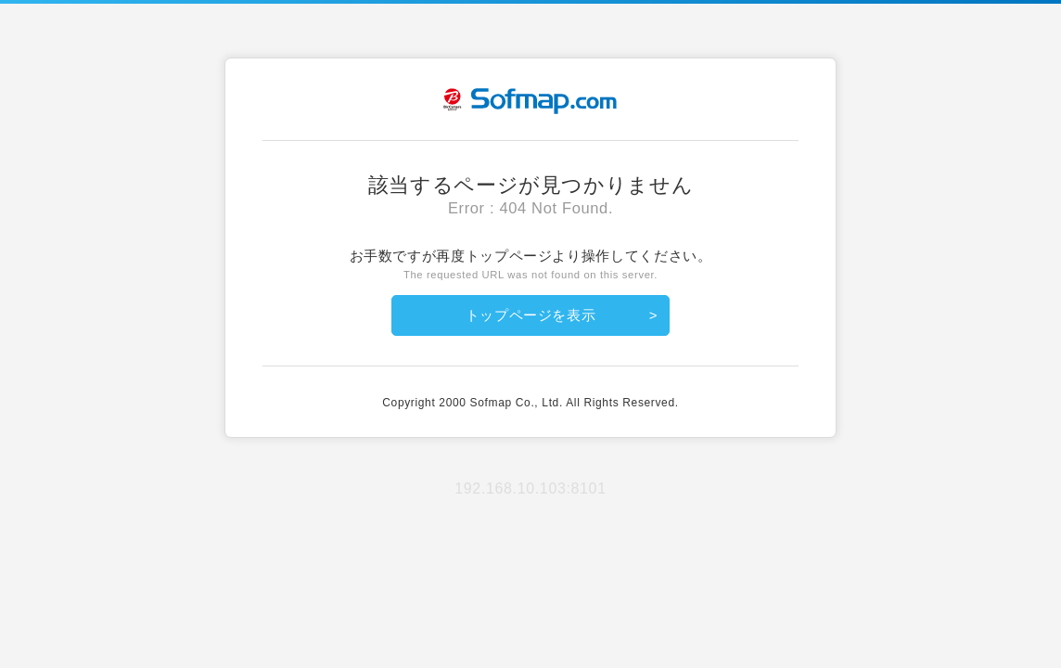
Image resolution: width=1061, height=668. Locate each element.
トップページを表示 (531, 315)
